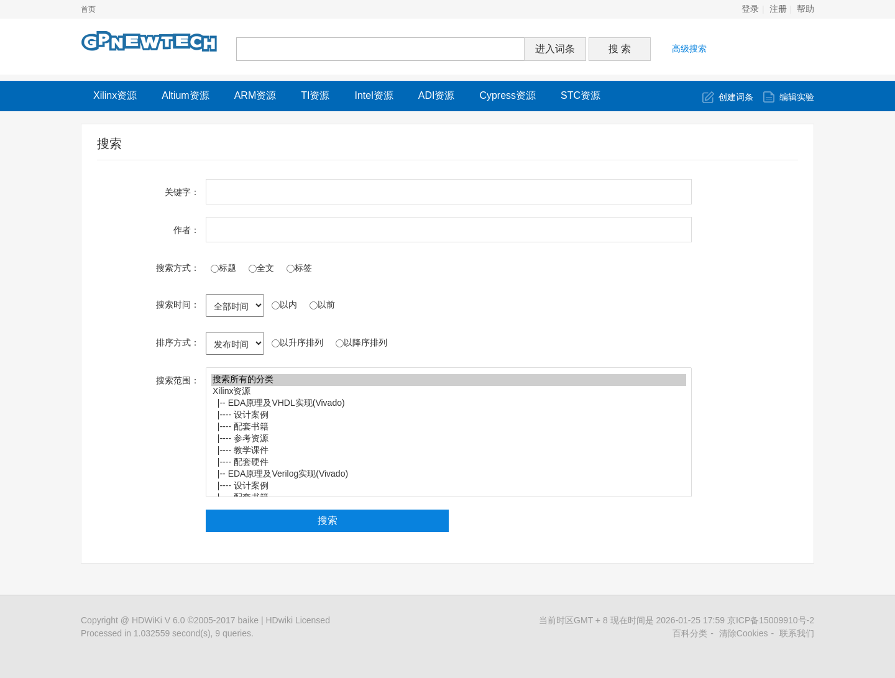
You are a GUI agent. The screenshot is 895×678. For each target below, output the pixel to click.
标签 (299, 268)
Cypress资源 (507, 95)
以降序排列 (361, 342)
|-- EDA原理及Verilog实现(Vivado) (448, 474)
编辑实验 (796, 97)
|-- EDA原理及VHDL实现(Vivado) (448, 404)
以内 (284, 304)
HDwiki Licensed (297, 620)
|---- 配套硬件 (448, 463)
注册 (778, 9)
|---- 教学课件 (448, 451)
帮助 (805, 9)
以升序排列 (297, 342)
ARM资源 (255, 95)
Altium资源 (185, 95)
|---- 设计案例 (448, 415)
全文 (261, 268)
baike (248, 620)
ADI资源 (436, 95)
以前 (322, 304)
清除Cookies (743, 633)
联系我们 (796, 633)
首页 (88, 9)
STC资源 (580, 95)
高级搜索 (689, 48)
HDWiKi (147, 620)
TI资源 (315, 95)
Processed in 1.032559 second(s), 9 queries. (167, 633)
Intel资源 (373, 95)
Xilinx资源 (115, 95)
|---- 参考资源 (448, 439)
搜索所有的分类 (448, 380)
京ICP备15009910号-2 (770, 620)
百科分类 (689, 633)
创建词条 (735, 97)
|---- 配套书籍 (448, 427)
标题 (223, 268)
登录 (750, 9)
